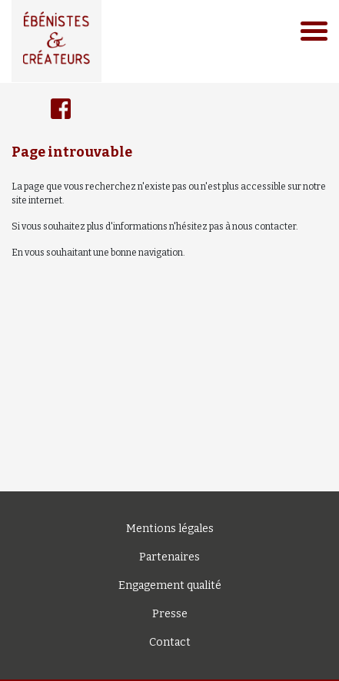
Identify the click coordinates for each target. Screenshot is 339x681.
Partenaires (169, 557)
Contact (170, 642)
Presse (170, 613)
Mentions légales (170, 528)
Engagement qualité (169, 585)
